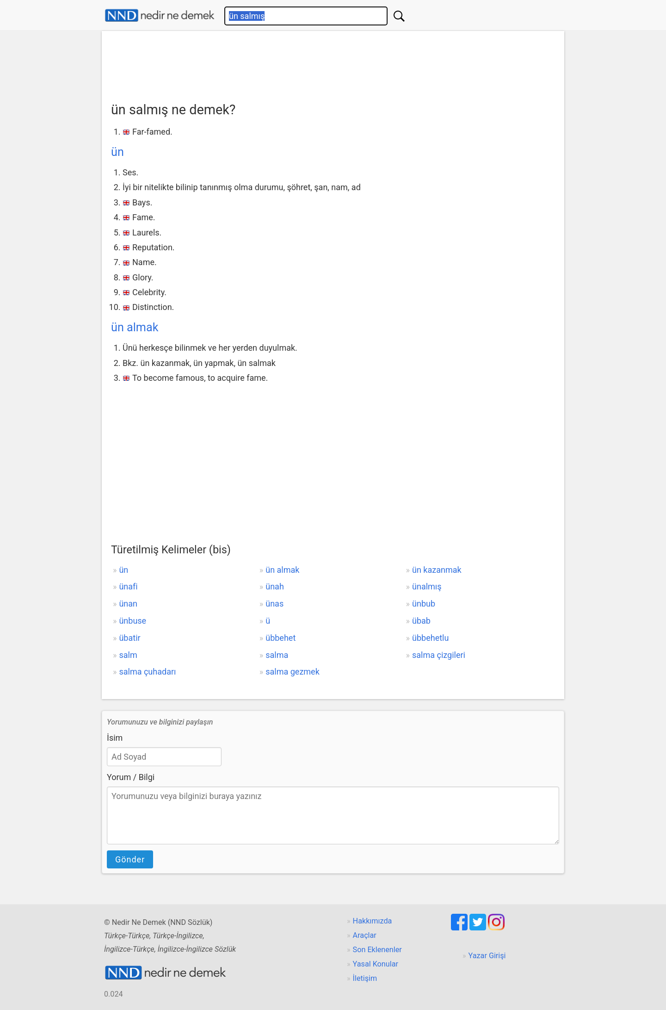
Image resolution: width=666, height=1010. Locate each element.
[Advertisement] (333, 63)
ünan (128, 603)
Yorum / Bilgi (130, 777)
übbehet (280, 638)
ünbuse (132, 621)
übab (421, 621)
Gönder (130, 859)
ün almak (134, 327)
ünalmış (427, 586)
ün (117, 152)
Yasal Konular (375, 964)
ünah (274, 586)
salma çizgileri (438, 655)
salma (276, 655)
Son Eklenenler (377, 949)
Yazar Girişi (487, 955)
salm (128, 655)
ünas (274, 603)
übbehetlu (430, 638)
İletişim (365, 978)
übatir (129, 638)
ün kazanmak (437, 570)
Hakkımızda (372, 921)
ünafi (128, 586)
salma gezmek (292, 671)
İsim (115, 738)
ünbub (423, 603)
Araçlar (364, 935)
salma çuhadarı (147, 671)
